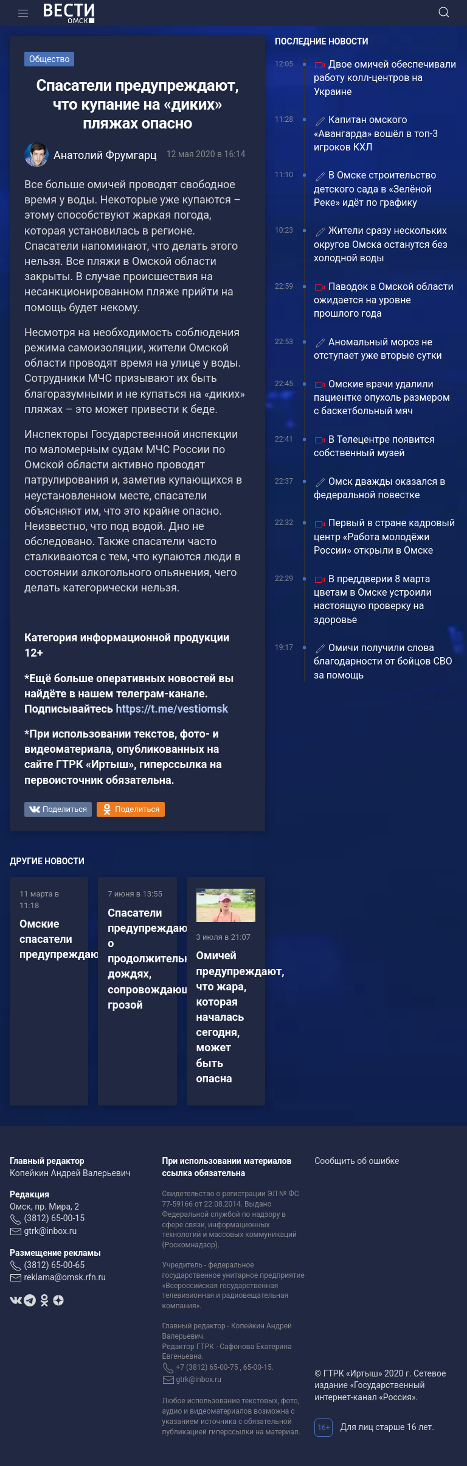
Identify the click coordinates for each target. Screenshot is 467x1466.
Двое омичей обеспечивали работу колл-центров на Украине (385, 77)
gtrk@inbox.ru (50, 1231)
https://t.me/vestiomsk (172, 708)
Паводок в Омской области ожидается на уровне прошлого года (384, 300)
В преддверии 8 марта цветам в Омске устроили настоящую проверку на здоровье (373, 599)
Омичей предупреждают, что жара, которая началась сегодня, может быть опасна (240, 1017)
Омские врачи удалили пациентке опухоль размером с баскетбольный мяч (382, 397)
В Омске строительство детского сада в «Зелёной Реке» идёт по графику (375, 188)
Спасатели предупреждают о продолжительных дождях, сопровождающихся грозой (161, 958)
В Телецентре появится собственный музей (374, 446)
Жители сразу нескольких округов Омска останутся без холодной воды (381, 244)
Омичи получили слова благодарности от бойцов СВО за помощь (383, 661)
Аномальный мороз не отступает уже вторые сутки (378, 348)
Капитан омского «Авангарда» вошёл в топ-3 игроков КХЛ (376, 133)
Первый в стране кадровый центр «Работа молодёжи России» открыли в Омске (384, 536)
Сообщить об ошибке (356, 1161)
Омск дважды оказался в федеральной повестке (380, 488)
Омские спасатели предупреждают (62, 938)
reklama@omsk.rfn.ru (65, 1277)
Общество (49, 59)
